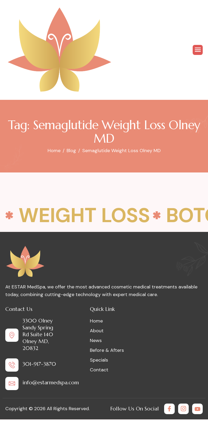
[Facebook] (169, 409)
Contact (99, 370)
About (97, 331)
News (96, 340)
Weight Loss (84, 215)
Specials (99, 360)
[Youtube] (197, 409)
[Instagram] (183, 409)
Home (96, 321)
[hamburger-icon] (198, 50)
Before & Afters (107, 350)
